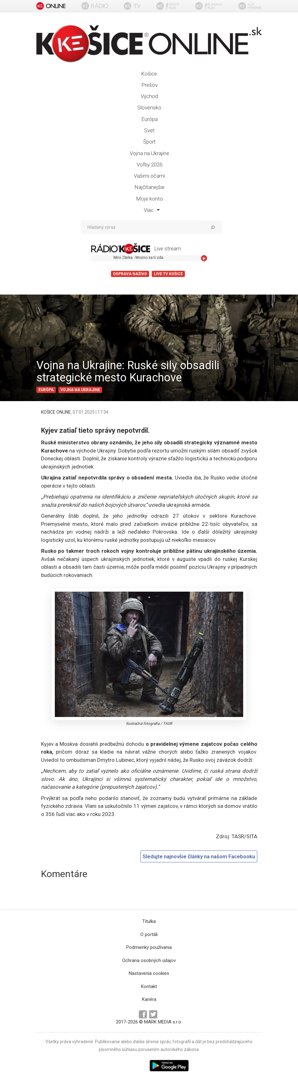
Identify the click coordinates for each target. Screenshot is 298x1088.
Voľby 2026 (149, 164)
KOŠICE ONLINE (56, 412)
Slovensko (149, 107)
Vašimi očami (149, 176)
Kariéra (149, 999)
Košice (149, 74)
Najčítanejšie (149, 187)
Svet (149, 130)
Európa (149, 119)
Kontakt (149, 986)
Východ (149, 96)
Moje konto (149, 199)
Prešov (149, 85)
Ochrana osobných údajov (149, 960)
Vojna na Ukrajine (149, 153)
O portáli (149, 934)
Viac (152, 210)
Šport (149, 142)
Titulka (149, 921)
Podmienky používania (149, 947)
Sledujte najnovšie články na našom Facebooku (199, 856)
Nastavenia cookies (149, 973)
